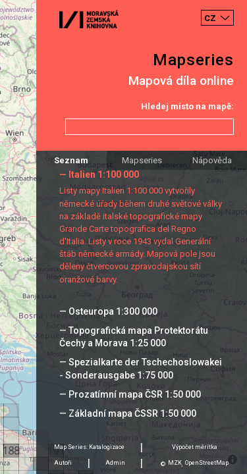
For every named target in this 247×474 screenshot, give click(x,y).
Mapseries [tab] (142, 160)
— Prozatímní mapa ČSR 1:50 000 (130, 394)
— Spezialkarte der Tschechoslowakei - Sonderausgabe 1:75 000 (140, 368)
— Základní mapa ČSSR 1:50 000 (127, 413)
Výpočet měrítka (194, 447)
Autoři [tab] (63, 463)
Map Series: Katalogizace (89, 447)
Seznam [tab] (71, 160)
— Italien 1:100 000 (99, 174)
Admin (115, 463)
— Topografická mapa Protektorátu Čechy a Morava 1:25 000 (133, 336)
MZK (175, 463)
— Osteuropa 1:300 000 (108, 311)
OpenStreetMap (207, 463)
